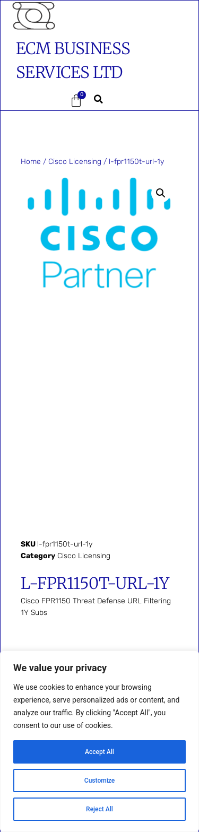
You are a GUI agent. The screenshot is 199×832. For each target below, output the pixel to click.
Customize (99, 780)
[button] (32, 101)
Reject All (99, 809)
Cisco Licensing (74, 161)
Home (31, 161)
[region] (99, 741)
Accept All (100, 752)
